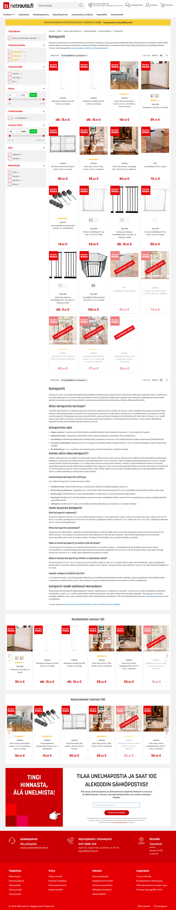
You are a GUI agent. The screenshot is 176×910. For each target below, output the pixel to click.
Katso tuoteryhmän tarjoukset (26, 38)
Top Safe (17, 77)
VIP (15, 81)
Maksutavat (15, 876)
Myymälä (154, 839)
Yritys (51, 871)
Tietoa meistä (55, 876)
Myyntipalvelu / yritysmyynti (95, 839)
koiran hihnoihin (98, 604)
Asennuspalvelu (100, 876)
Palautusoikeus (16, 880)
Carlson (18, 73)
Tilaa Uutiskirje (117, 812)
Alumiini (17, 180)
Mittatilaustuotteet (102, 889)
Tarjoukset (23, 14)
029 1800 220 (87, 844)
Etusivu (52, 31)
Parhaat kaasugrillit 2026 (149, 889)
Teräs (16, 172)
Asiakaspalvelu (41, 14)
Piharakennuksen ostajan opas (151, 885)
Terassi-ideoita (143, 876)
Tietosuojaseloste (57, 885)
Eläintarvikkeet (90, 31)
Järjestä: (55, 55)
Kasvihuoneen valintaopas (149, 880)
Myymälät (102, 14)
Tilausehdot (15, 885)
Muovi (16, 184)
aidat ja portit (90, 48)
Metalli (17, 176)
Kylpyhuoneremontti (102, 880)
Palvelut (97, 871)
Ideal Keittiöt (99, 894)
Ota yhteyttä (28, 844)
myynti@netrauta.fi (88, 851)
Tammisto (155, 844)
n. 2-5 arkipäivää (21, 118)
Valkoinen (18, 154)
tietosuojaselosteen (120, 822)
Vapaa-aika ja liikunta (73, 31)
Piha (60, 31)
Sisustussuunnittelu (102, 885)
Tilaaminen (15, 871)
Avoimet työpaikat (57, 880)
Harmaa (17, 158)
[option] (152, 96)
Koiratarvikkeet (105, 31)
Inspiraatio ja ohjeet (82, 14)
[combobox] (61, 5)
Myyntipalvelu (60, 14)
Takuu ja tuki (15, 889)
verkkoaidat (103, 48)
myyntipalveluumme (154, 596)
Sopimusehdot (55, 889)
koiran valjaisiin (114, 604)
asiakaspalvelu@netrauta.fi (34, 847)
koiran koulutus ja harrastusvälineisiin (75, 604)
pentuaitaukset (77, 48)
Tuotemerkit (117, 14)
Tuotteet (7, 14)
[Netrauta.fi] (18, 5)
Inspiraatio (142, 871)
